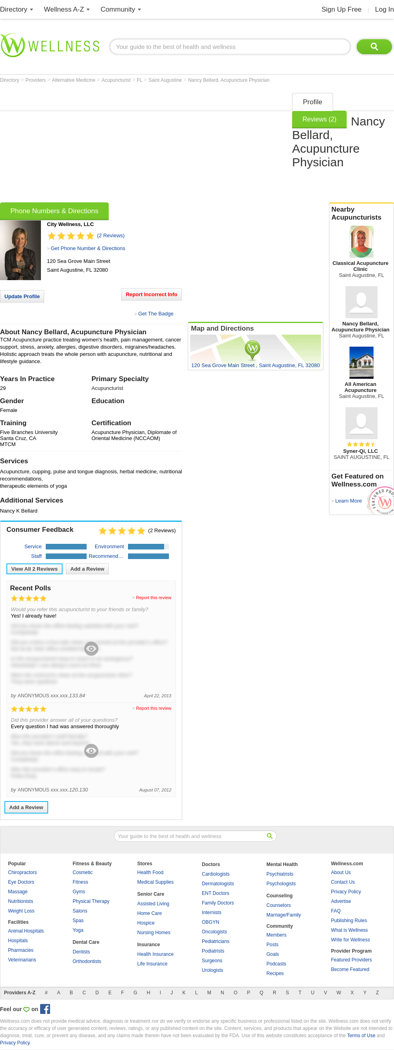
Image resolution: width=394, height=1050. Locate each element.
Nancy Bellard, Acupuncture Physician (229, 80)
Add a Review (87, 569)
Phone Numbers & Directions (54, 211)
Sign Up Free (341, 9)
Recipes (275, 973)
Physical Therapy (91, 901)
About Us (341, 872)
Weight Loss (21, 911)
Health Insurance (155, 954)
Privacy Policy (346, 892)
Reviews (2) (319, 119)
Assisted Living (153, 904)
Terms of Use (361, 1035)
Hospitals (18, 940)
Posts (272, 944)
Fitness (80, 882)
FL (140, 80)
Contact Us (343, 882)
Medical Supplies (155, 882)
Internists (211, 912)
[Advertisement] (108, 145)
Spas (78, 920)
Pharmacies (20, 950)
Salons (80, 911)
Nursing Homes (154, 932)
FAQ (336, 911)
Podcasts (276, 964)
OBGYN (210, 922)
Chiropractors (22, 872)
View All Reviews (34, 569)
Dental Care (86, 942)
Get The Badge (155, 314)
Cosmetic (83, 872)
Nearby (361, 214)
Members (276, 935)
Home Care (149, 913)
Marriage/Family (283, 915)
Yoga (78, 930)
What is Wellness (349, 930)
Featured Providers (351, 960)
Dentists (81, 952)
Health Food (150, 872)
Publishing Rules (349, 920)
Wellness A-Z (64, 9)
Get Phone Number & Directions (88, 248)
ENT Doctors (215, 893)
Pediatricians (215, 941)
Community (118, 9)
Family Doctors (218, 903)
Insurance (148, 944)
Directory (13, 9)
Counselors (278, 905)
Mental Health (282, 864)
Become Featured (350, 969)
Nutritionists (20, 901)
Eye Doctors (21, 882)
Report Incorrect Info (151, 294)
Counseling (279, 896)
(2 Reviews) (111, 235)
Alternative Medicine (74, 80)
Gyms (79, 892)
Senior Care (150, 894)
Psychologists (281, 883)
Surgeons (212, 960)
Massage (18, 892)
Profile (312, 102)
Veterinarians (22, 960)
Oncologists (214, 932)
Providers (36, 80)
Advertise (341, 901)
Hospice (145, 923)
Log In (384, 9)
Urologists (212, 970)
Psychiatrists (279, 874)
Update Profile (22, 296)
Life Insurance (152, 964)
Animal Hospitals (26, 931)
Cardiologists (215, 874)
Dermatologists (218, 883)
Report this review (153, 597)
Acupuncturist (117, 80)
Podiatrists (213, 951)
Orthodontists (87, 961)
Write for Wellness (350, 940)
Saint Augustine (165, 80)
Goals (272, 954)
